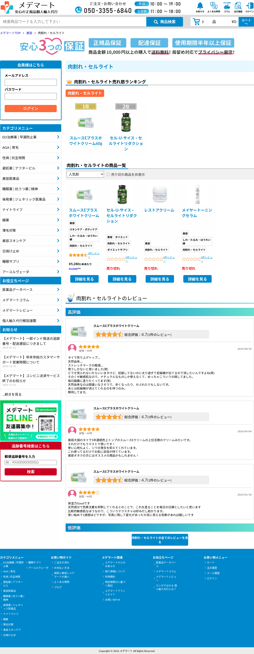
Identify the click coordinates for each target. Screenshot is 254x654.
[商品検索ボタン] (164, 21)
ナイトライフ (12, 210)
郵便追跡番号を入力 (20, 456)
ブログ (58, 587)
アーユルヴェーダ (15, 272)
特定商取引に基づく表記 (115, 583)
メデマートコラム (15, 300)
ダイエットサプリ (117, 249)
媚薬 (5, 220)
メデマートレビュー (17, 310)
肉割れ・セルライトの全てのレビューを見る (160, 540)
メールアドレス (16, 75)
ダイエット (121, 237)
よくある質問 (61, 582)
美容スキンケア (14, 241)
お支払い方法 (61, 567)
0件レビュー (131, 259)
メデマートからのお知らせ (115, 564)
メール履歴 (213, 573)
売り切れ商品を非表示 (128, 174)
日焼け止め (10, 251)
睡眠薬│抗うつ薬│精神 (20, 189)
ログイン (212, 578)
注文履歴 (212, 567)
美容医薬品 (10, 178)
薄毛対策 (9, 230)
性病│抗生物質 (13, 158)
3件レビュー (93, 255)
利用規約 (110, 576)
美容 (72, 223)
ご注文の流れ (61, 562)
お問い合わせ (112, 599)
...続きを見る (12, 394)
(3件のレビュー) (159, 335)
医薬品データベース (17, 290)
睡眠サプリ (10, 261)
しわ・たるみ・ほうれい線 (84, 237)
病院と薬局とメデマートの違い (64, 574)
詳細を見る (84, 279)
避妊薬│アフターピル (18, 168)
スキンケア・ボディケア (83, 229)
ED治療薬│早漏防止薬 (19, 137)
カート (210, 562)
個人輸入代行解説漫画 (19, 321)
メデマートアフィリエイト (115, 592)
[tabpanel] (86, 128)
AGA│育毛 (10, 147)
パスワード (13, 89)
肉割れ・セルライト (81, 245)
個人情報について (115, 571)
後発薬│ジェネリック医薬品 (24, 199)
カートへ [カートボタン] (246, 21)
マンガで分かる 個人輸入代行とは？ (166, 587)
